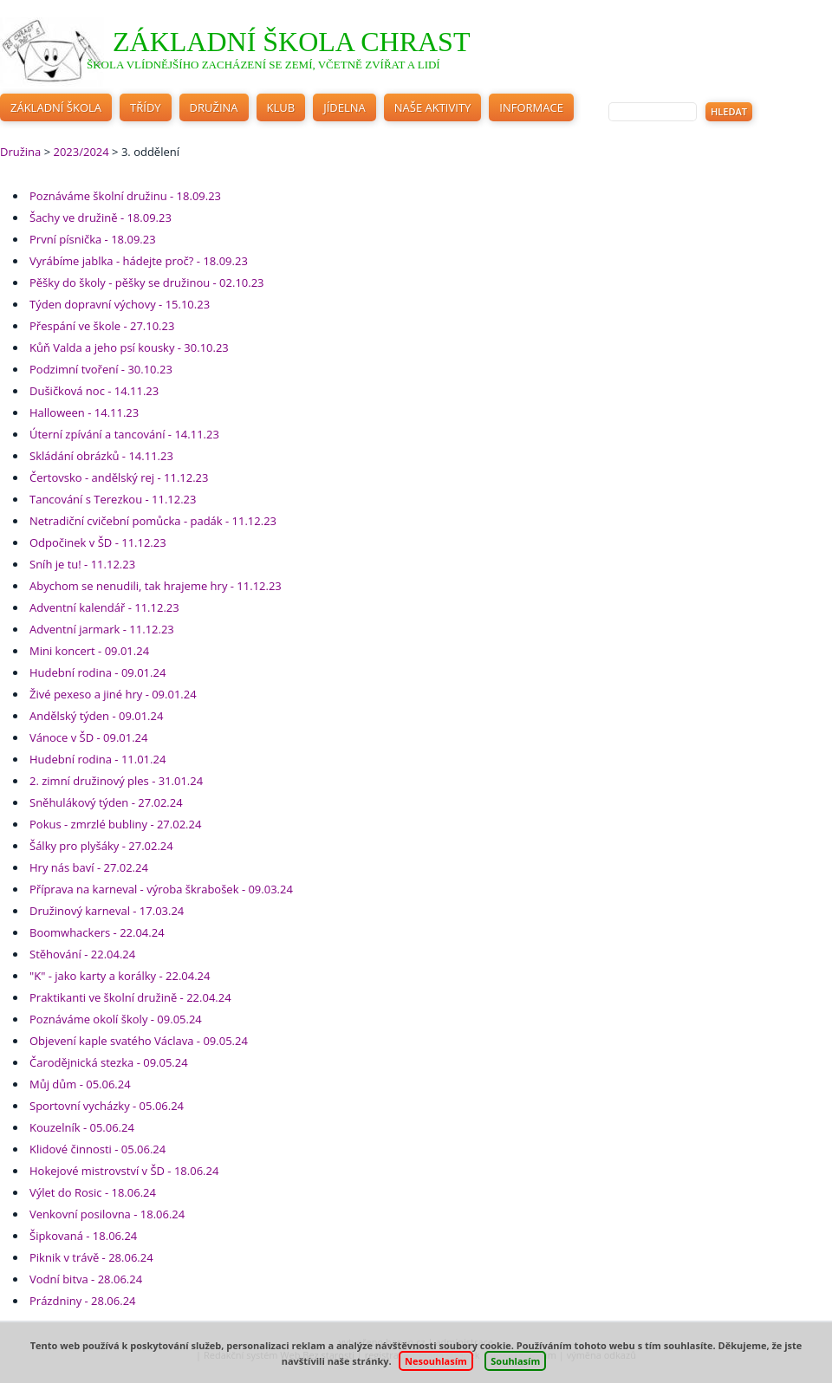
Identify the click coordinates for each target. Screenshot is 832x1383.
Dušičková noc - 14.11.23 (94, 391)
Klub (281, 107)
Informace (531, 107)
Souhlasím (515, 1360)
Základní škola (55, 107)
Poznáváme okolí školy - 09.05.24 (115, 1019)
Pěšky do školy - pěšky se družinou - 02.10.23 (146, 282)
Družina (214, 107)
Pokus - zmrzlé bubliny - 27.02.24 (115, 824)
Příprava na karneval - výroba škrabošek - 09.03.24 (161, 889)
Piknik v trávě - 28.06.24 (91, 1257)
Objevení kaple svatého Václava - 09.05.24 (138, 1041)
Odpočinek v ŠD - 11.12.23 (97, 542)
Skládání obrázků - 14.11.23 (101, 456)
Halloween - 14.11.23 (84, 412)
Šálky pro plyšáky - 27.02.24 (101, 846)
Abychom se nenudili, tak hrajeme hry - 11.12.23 (155, 586)
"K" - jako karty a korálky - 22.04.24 (119, 976)
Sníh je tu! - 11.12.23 (82, 564)
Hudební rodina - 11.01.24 (97, 759)
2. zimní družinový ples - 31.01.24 (116, 781)
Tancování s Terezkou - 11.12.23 (112, 499)
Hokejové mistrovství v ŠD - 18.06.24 (123, 1170)
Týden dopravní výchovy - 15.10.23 (119, 304)
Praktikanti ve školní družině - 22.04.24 (130, 997)
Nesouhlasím (436, 1360)
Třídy (145, 107)
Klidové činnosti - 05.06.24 (97, 1149)
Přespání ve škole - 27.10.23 (101, 326)
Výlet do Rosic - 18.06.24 (92, 1192)
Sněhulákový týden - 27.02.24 (106, 802)
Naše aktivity (432, 107)
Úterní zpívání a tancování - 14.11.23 (124, 434)
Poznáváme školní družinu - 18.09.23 (125, 196)
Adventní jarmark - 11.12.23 (101, 629)
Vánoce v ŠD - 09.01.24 (88, 737)
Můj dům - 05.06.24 (80, 1084)
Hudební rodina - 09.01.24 (97, 672)
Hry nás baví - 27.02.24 (88, 867)
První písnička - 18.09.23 (92, 239)
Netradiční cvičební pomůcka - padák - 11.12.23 (152, 521)
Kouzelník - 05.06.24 (81, 1127)
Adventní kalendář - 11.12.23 (104, 607)
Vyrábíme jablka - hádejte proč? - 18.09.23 (138, 261)
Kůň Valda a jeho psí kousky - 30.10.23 (129, 347)
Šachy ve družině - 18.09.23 (100, 217)
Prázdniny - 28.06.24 (82, 1300)
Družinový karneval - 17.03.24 (106, 911)
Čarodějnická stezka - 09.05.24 (108, 1062)
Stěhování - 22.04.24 (82, 954)
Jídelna (344, 107)
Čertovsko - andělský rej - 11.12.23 (118, 477)
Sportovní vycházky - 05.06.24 (106, 1106)
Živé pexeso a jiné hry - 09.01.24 (113, 694)
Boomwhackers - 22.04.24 (97, 932)
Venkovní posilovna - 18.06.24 (107, 1214)
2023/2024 (80, 151)
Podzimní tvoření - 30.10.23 (100, 369)
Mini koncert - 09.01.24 (89, 651)
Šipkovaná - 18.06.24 (83, 1235)
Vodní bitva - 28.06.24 (85, 1279)
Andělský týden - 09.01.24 (96, 716)
